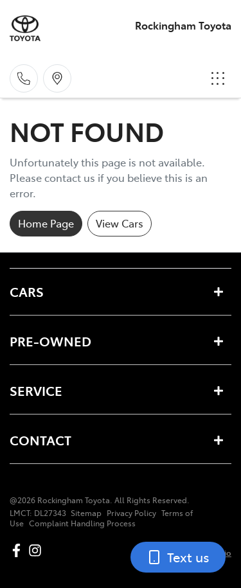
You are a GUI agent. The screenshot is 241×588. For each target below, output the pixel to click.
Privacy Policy (131, 513)
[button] (218, 78)
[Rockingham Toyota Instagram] (37, 550)
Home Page (46, 223)
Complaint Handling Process (82, 523)
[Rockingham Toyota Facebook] (19, 550)
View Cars (119, 223)
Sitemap (86, 513)
